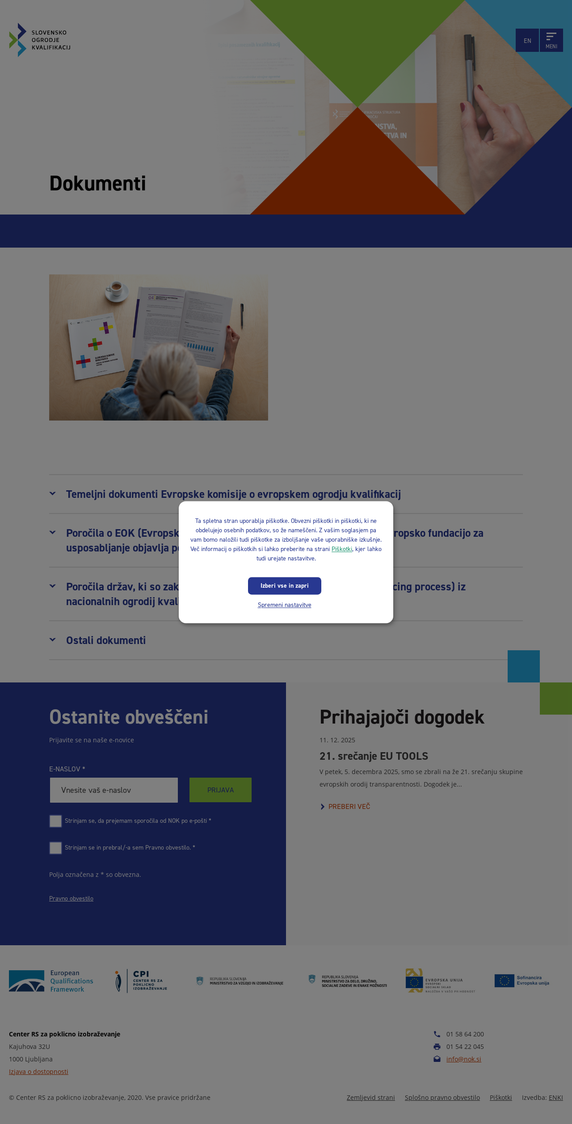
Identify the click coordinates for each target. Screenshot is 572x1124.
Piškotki (342, 549)
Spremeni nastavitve (284, 605)
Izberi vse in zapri (285, 585)
